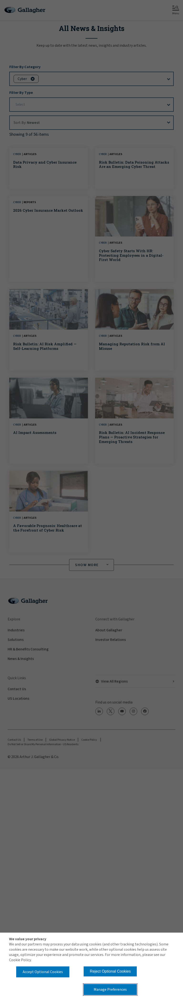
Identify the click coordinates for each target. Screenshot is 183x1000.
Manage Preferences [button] (110, 989)
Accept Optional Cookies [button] (43, 972)
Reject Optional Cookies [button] (110, 971)
